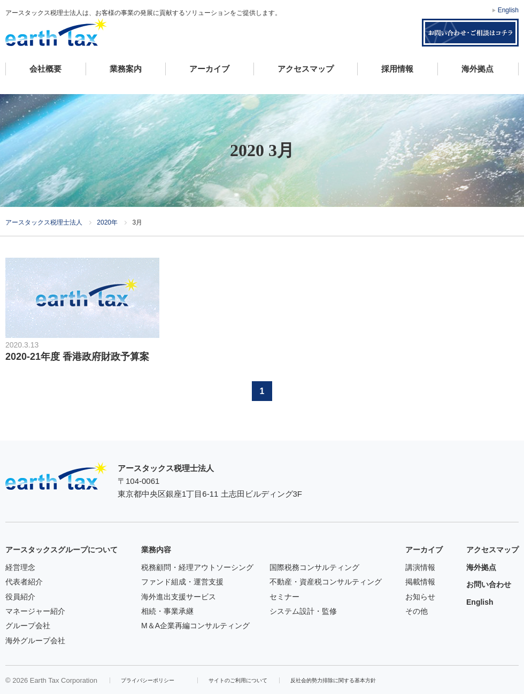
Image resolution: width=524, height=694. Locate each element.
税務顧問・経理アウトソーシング (197, 567)
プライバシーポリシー (147, 680)
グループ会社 (27, 625)
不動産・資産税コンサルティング (325, 581)
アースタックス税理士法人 (56, 32)
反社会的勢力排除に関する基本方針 (333, 680)
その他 (416, 611)
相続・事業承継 (167, 611)
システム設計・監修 (303, 611)
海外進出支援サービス (178, 596)
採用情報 (397, 68)
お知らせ (420, 596)
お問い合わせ (488, 584)
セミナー (284, 596)
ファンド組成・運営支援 (182, 581)
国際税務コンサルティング (314, 567)
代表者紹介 (24, 581)
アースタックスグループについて (61, 549)
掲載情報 (420, 581)
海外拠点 (477, 68)
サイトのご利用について (238, 680)
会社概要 (45, 68)
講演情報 (420, 567)
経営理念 (20, 567)
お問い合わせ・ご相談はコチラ (470, 33)
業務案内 (126, 68)
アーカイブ (209, 68)
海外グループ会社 (35, 640)
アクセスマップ (306, 68)
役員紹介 (20, 596)
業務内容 (156, 549)
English (508, 10)
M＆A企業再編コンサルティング (195, 625)
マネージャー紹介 (35, 611)
